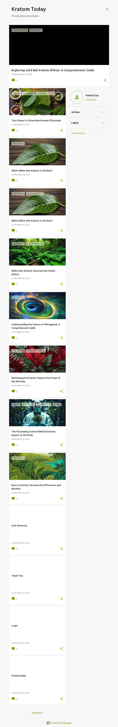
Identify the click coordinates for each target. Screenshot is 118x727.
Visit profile (91, 100)
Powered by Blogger (59, 723)
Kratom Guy (92, 95)
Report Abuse (78, 133)
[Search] (107, 9)
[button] (105, 80)
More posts (37, 713)
